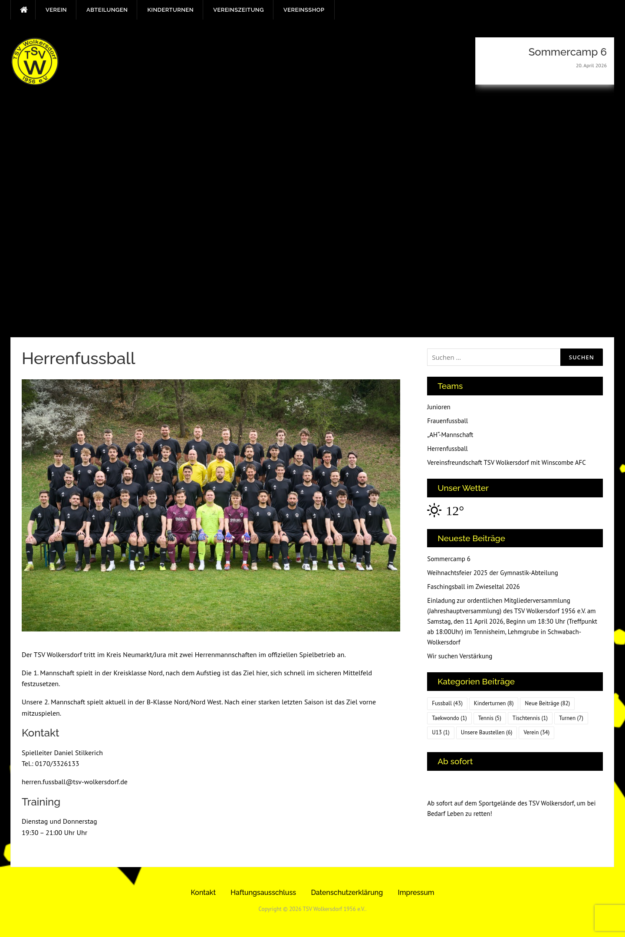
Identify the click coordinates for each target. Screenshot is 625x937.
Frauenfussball (447, 421)
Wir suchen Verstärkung (459, 656)
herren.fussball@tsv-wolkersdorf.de (75, 781)
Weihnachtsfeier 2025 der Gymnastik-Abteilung (492, 573)
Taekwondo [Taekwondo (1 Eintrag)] (449, 718)
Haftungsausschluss (263, 892)
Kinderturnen (170, 10)
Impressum (416, 892)
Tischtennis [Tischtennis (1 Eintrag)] (530, 718)
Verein (56, 10)
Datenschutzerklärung (347, 892)
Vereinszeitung (238, 10)
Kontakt (203, 892)
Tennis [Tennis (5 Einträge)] (489, 718)
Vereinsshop (303, 10)
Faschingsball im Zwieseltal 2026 (473, 586)
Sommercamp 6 (448, 559)
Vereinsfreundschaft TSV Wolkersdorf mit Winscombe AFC (506, 462)
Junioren (439, 407)
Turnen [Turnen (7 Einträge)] (571, 718)
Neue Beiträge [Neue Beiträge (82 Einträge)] (547, 703)
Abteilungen (107, 10)
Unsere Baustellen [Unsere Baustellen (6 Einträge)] (487, 732)
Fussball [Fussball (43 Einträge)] (447, 703)
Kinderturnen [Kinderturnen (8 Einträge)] (493, 703)
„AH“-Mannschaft (450, 435)
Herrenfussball (447, 448)
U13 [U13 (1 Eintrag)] (441, 732)
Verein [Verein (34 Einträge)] (536, 732)
